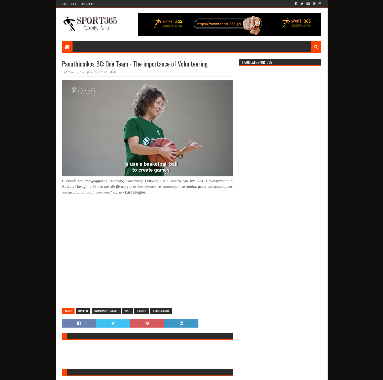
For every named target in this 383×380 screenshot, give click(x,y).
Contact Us (87, 4)
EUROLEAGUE (161, 311)
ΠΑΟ (127, 311)
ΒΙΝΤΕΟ (83, 311)
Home (64, 4)
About (74, 4)
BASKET (142, 311)
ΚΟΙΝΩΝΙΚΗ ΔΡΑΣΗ (106, 311)
